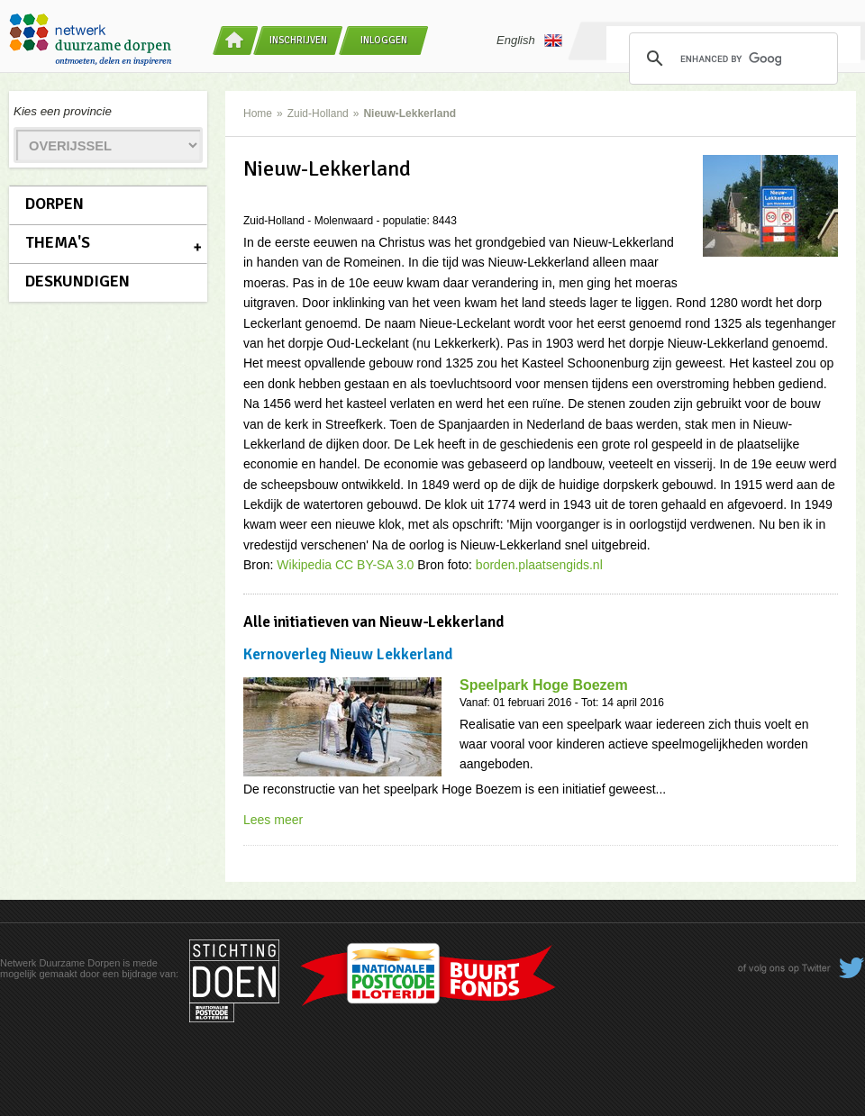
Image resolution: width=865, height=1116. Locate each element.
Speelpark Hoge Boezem (544, 685)
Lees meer (273, 819)
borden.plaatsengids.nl (539, 565)
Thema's (57, 242)
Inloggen (383, 40)
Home (257, 113)
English (529, 40)
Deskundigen (77, 281)
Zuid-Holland (318, 113)
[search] (730, 58)
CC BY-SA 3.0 (374, 565)
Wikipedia (304, 565)
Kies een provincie (63, 111)
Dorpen (54, 203)
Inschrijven (298, 40)
